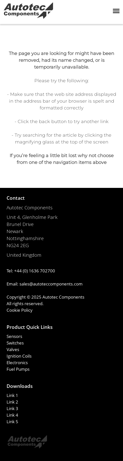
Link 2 (12, 402)
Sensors (14, 336)
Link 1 (12, 395)
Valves (13, 349)
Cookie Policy (20, 310)
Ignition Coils (19, 356)
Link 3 (12, 408)
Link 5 (12, 421)
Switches (15, 343)
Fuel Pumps (18, 369)
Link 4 (12, 415)
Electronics (17, 362)
